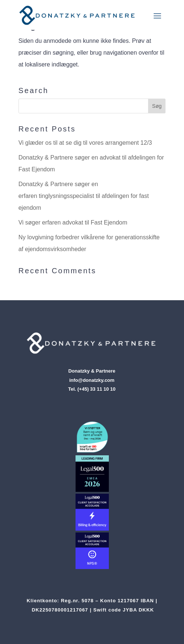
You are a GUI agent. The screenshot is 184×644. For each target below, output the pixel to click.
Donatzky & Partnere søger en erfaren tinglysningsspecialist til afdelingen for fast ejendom (84, 196)
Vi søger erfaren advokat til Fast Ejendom (73, 222)
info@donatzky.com (91, 380)
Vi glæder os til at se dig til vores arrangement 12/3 (85, 143)
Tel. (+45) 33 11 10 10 (92, 389)
